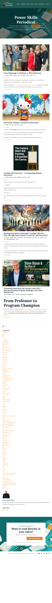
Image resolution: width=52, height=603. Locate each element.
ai (4, 78)
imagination (5, 436)
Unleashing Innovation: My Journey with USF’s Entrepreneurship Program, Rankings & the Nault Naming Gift (25, 306)
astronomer (5, 363)
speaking (24, 78)
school (18, 133)
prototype (5, 470)
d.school (15, 78)
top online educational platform (10, 528)
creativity (11, 78)
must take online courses (8, 458)
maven (13, 133)
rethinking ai (5, 481)
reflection (5, 473)
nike (3, 464)
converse (4, 384)
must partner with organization (10, 456)
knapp (4, 446)
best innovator (6, 368)
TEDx (16, 88)
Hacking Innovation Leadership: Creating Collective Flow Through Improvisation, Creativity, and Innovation (25, 246)
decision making (20, 251)
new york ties (5, 462)
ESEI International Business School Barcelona (29, 88)
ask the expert (6, 361)
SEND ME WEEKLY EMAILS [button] (34, 585)
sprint (4, 503)
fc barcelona (5, 411)
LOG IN (47, 4)
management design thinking (10, 448)
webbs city (5, 532)
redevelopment (6, 471)
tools (3, 520)
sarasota (4, 487)
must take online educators (9, 460)
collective (7, 251)
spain (21, 78)
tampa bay (5, 506)
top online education (7, 526)
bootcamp (5, 372)
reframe (4, 475)
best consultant (6, 367)
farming (4, 409)
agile (3, 353)
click (3, 376)
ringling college (6, 483)
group (36, 251)
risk (3, 485)
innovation (5, 442)
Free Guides (41, 4)
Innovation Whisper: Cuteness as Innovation (21, 129)
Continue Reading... (8, 94)
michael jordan (6, 454)
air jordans (5, 357)
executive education (7, 405)
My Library (23, 4)
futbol (4, 419)
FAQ (36, 4)
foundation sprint (7, 415)
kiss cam (4, 444)
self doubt (5, 493)
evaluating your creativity (8, 403)
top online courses (7, 524)
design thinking (29, 251)
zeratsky (4, 534)
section (21, 133)
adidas (4, 351)
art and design (6, 359)
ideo (18, 78)
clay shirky (5, 374)
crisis (3, 388)
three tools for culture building (10, 516)
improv (4, 438)
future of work (19, 187)
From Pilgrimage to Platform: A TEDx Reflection (23, 75)
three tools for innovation (9, 518)
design (14, 187)
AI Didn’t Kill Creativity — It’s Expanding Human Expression (25, 183)
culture (4, 390)
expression (5, 407)
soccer (4, 495)
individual (41, 251)
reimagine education (30, 310)
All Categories (5, 349)
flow (33, 251)
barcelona (7, 78)
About (18, 4)
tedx (34, 78)
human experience (7, 431)
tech (3, 508)
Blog (28, 4)
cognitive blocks (6, 378)
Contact (32, 4)
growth (4, 427)
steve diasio (5, 504)
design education (6, 400)
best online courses (7, 370)
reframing (5, 477)
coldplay (4, 380)
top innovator (6, 522)
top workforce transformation (10, 530)
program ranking (22, 310)
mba (15, 133)
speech (28, 78)
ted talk (31, 78)
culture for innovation (7, 310)
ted (3, 510)
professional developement (10, 253)
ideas (3, 433)
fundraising (17, 310)
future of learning (7, 421)
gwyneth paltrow (6, 429)
